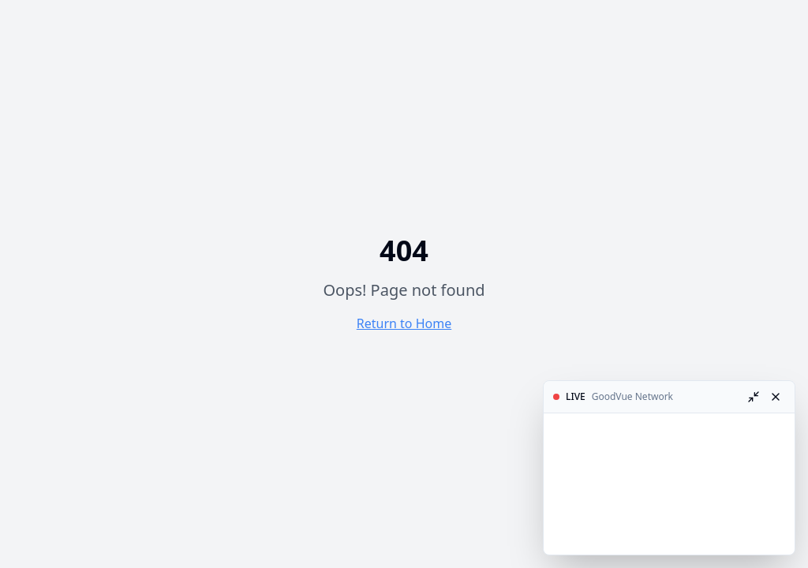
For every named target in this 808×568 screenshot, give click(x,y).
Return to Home (404, 323)
